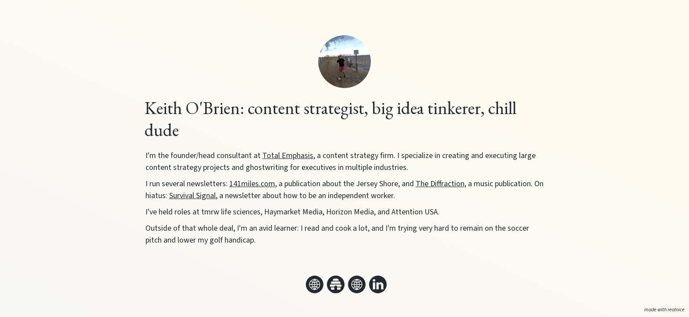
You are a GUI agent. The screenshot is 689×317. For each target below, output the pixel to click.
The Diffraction (440, 183)
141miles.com (252, 183)
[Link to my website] (314, 284)
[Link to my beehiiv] (335, 284)
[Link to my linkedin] (378, 284)
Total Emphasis (287, 155)
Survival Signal (192, 195)
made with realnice (664, 309)
